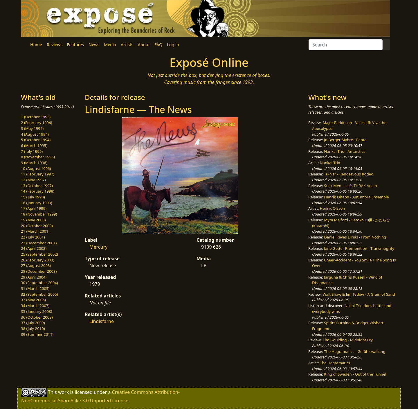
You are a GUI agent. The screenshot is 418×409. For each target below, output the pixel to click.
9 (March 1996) (34, 162)
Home (36, 44)
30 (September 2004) (39, 282)
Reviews (54, 44)
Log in (173, 44)
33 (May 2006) (33, 299)
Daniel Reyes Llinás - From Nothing (355, 237)
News (94, 44)
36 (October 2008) (37, 317)
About (144, 44)
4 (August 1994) (35, 134)
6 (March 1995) (34, 145)
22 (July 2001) (33, 237)
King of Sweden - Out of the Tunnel (355, 374)
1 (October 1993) (36, 116)
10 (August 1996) (36, 168)
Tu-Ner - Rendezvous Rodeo (348, 174)
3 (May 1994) (32, 128)
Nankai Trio (330, 162)
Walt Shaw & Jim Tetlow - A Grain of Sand (359, 294)
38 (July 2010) (33, 328)
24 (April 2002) (33, 248)
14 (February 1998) (37, 191)
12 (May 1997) (33, 179)
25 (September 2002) (39, 254)
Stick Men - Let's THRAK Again (350, 185)
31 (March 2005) (35, 288)
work (63, 392)
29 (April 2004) (33, 277)
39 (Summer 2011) (37, 334)
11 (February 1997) (37, 174)
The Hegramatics (335, 362)
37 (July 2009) (33, 322)
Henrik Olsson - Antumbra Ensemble (356, 197)
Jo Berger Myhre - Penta (345, 139)
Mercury (98, 247)
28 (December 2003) (39, 271)
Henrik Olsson (332, 208)
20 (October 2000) (37, 225)
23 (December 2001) (39, 242)
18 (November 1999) (39, 214)
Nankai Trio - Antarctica (344, 151)
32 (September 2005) (39, 294)
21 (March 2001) (35, 231)
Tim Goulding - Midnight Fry (348, 339)
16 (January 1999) (36, 202)
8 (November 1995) (38, 156)
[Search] (346, 44)
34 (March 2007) (35, 305)
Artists (127, 44)
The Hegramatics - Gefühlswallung (354, 351)
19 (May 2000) (33, 220)
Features (75, 44)
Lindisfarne (101, 321)
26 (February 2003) (37, 260)
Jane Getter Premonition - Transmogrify (359, 248)
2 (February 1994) (36, 122)
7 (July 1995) (32, 151)
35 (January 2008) (36, 311)
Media (110, 44)
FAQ (158, 44)
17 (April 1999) (33, 208)
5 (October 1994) (36, 139)
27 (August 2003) (36, 265)
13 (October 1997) (37, 185)
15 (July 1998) (33, 197)
